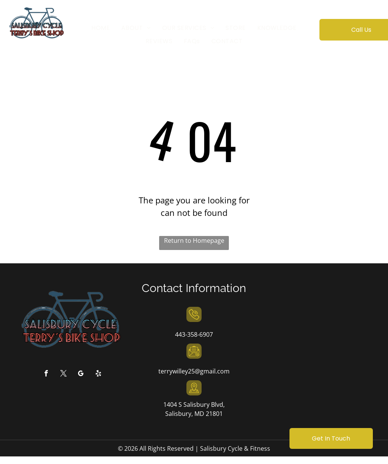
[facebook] (45, 374)
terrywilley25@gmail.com (194, 371)
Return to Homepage (194, 240)
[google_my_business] (80, 374)
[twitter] (63, 374)
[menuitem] (101, 28)
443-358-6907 (194, 334)
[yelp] (98, 374)
